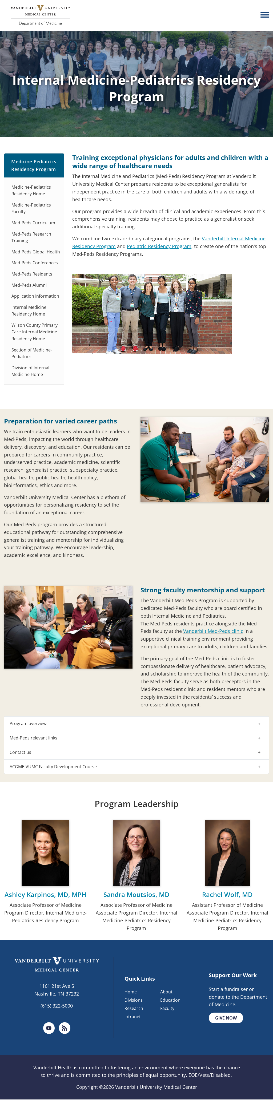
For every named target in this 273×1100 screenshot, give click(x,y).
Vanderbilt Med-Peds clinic (213, 631)
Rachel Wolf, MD (227, 894)
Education (170, 1000)
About (166, 992)
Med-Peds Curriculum (33, 223)
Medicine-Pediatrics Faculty (31, 208)
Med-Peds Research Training (31, 237)
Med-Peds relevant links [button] (33, 738)
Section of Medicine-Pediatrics (31, 353)
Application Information (35, 296)
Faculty (167, 1009)
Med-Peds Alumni (29, 285)
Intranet (133, 1017)
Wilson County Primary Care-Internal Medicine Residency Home (34, 332)
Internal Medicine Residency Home (28, 310)
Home (131, 992)
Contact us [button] (20, 752)
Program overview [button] (28, 723)
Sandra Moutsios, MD (136, 894)
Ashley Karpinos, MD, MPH (45, 894)
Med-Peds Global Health (35, 252)
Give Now (226, 1018)
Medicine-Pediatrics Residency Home (31, 190)
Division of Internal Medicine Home (30, 371)
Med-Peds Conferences (34, 263)
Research (134, 1009)
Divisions (134, 1000)
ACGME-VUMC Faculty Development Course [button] (53, 767)
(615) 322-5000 (57, 1005)
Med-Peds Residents (31, 274)
